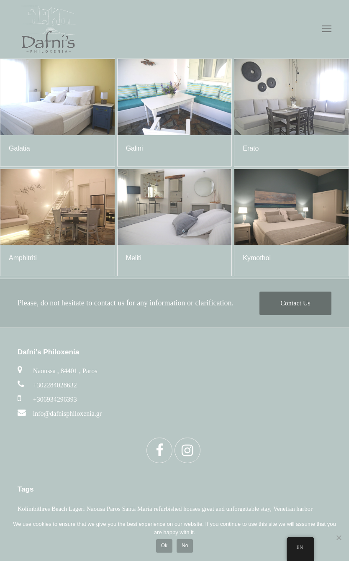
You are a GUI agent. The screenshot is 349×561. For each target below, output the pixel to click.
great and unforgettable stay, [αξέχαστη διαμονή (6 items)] (237, 508)
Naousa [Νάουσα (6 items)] (96, 508)
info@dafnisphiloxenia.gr (67, 413)
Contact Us (295, 303)
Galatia (19, 148)
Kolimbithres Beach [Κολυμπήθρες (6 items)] (42, 508)
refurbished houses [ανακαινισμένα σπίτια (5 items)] (177, 508)
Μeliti (133, 257)
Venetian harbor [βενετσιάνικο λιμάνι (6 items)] (293, 508)
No (185, 545)
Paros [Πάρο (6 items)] (114, 508)
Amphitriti (23, 257)
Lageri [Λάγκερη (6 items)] (77, 508)
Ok (164, 545)
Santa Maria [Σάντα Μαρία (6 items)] (137, 508)
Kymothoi (257, 257)
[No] (338, 537)
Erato (251, 148)
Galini (134, 148)
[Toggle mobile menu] (326, 29)
